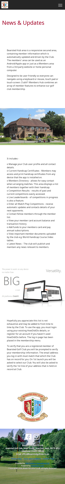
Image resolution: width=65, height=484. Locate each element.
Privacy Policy (16, 459)
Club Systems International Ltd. (37, 463)
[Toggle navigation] (60, 5)
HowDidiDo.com (37, 466)
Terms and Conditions (32, 459)
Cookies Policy (48, 459)
